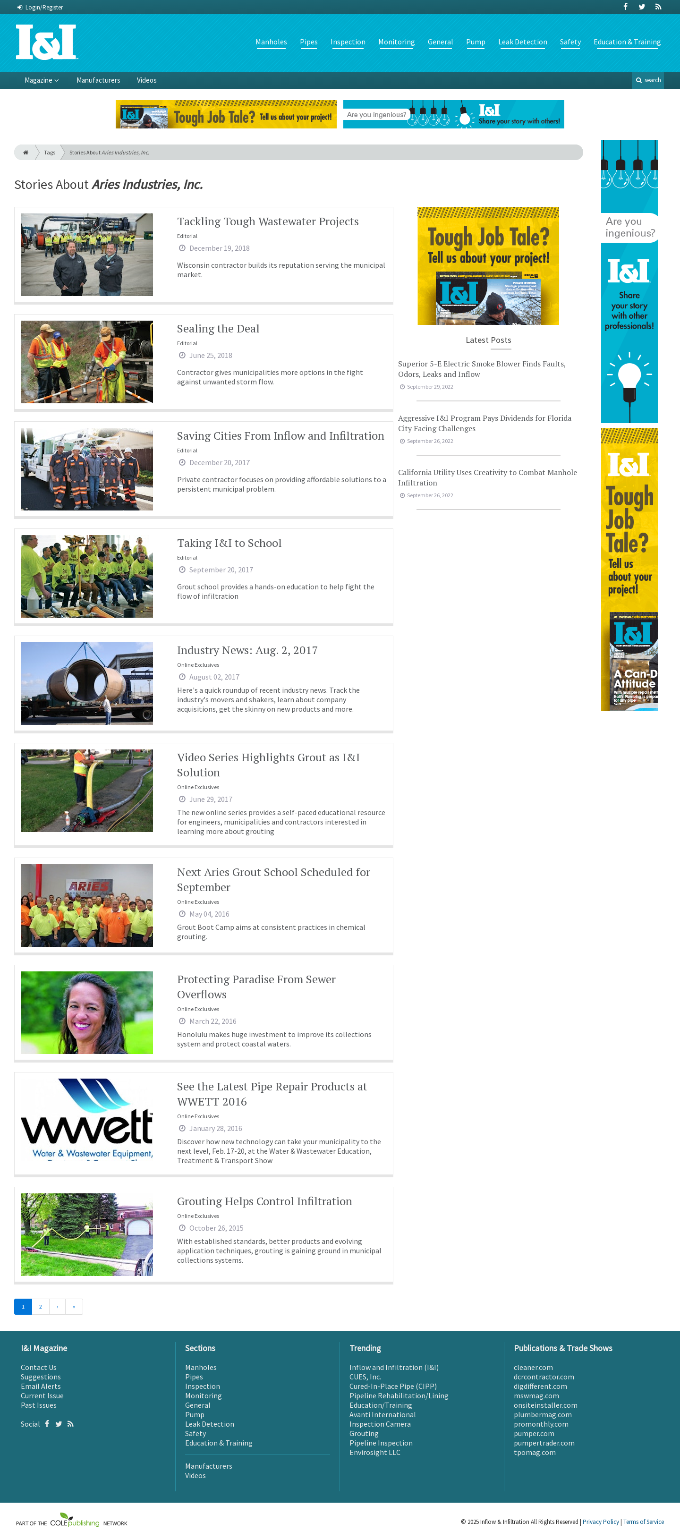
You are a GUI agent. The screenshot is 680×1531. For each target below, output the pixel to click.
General (440, 41)
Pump (475, 41)
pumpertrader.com (544, 1442)
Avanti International (382, 1414)
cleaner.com (533, 1367)
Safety (570, 41)
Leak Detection (522, 41)
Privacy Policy (601, 1522)
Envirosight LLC (374, 1452)
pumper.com (534, 1433)
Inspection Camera (380, 1424)
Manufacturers (98, 80)
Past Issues (39, 1405)
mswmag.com (536, 1395)
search (648, 80)
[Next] (57, 1307)
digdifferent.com (540, 1386)
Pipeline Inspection (381, 1442)
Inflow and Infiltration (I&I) (394, 1367)
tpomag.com (535, 1452)
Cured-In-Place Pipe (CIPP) (393, 1386)
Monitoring (396, 41)
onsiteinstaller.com (546, 1405)
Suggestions (41, 1376)
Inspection (348, 41)
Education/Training (380, 1405)
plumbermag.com (543, 1414)
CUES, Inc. (365, 1376)
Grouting (364, 1433)
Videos (147, 80)
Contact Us (39, 1367)
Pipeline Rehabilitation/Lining (399, 1395)
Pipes (309, 41)
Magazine (38, 80)
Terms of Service (643, 1522)
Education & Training (627, 41)
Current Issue (42, 1395)
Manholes (271, 41)
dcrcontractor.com (544, 1376)
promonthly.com (541, 1424)
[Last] (74, 1307)
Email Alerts (41, 1386)
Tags (49, 152)
